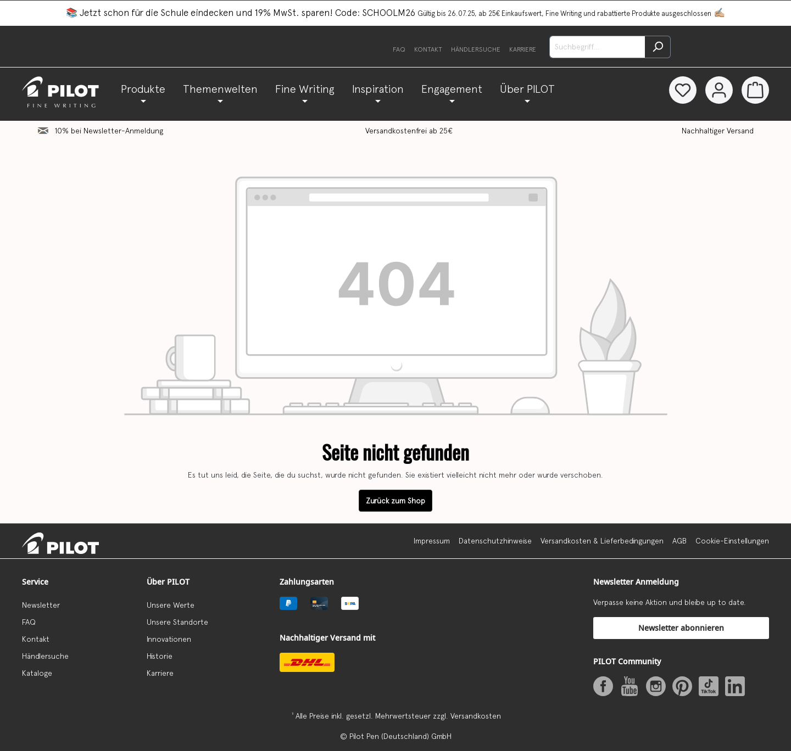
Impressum (432, 540)
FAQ (399, 49)
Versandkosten (475, 715)
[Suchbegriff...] (597, 47)
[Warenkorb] (755, 90)
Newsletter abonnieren (681, 628)
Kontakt (428, 49)
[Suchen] (658, 47)
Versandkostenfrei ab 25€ (409, 130)
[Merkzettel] (683, 90)
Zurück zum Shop (395, 500)
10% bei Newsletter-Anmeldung (109, 130)
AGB (679, 540)
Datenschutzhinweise (495, 540)
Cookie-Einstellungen (732, 540)
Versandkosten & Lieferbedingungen (602, 540)
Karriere (522, 49)
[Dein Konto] (719, 90)
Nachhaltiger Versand (718, 130)
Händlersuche (475, 49)
